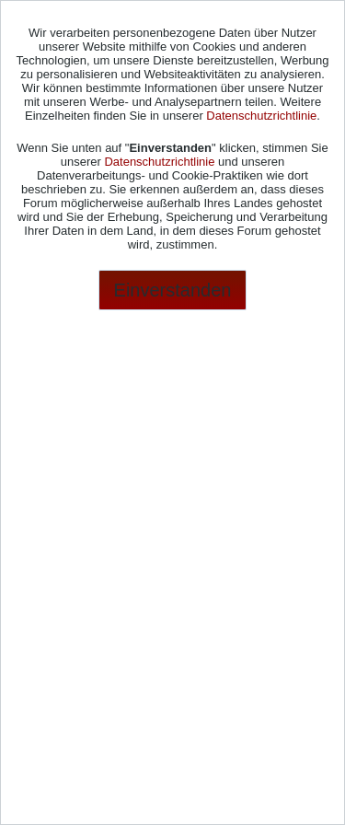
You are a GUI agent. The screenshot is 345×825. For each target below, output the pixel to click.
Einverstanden (173, 290)
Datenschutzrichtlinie (261, 115)
